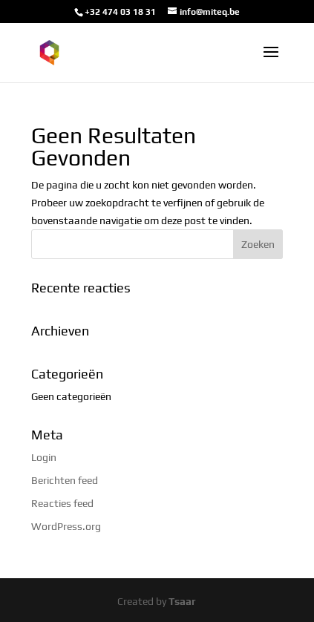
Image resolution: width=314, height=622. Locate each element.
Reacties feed (62, 503)
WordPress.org (66, 526)
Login (43, 457)
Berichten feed (64, 480)
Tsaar (182, 601)
